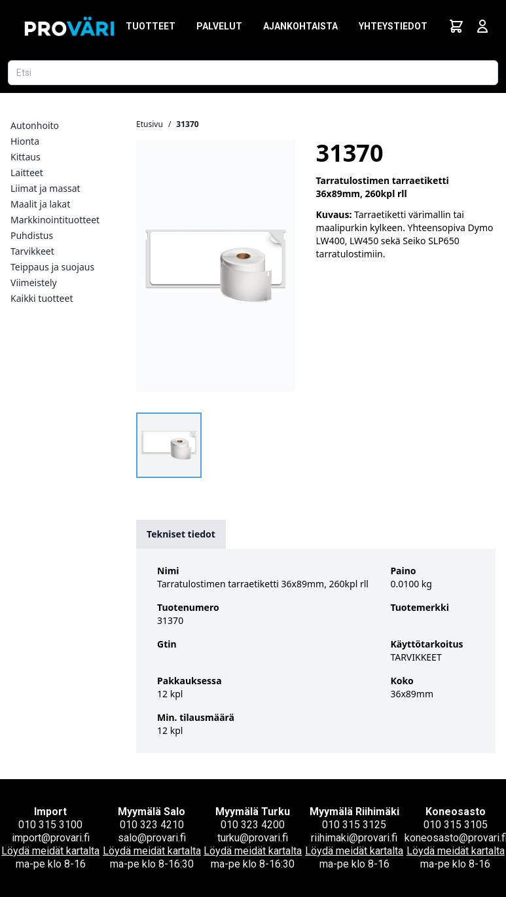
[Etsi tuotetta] (253, 72)
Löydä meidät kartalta (50, 851)
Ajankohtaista (300, 26)
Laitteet (26, 172)
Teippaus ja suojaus (52, 267)
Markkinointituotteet (54, 219)
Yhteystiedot (393, 26)
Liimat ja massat (45, 188)
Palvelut (219, 26)
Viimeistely (33, 282)
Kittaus (25, 157)
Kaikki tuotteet (41, 298)
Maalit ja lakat (40, 204)
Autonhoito (34, 125)
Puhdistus (31, 235)
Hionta (24, 141)
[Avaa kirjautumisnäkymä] (482, 26)
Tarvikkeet (32, 251)
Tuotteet (150, 26)
